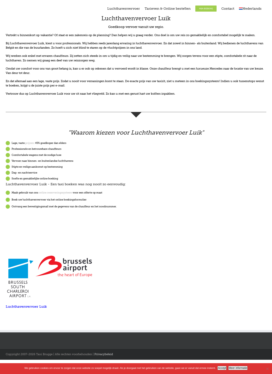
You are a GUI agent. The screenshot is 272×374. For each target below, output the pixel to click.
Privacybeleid (103, 354)
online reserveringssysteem (55, 192)
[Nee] (267, 369)
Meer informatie (238, 367)
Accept (222, 367)
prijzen (29, 143)
